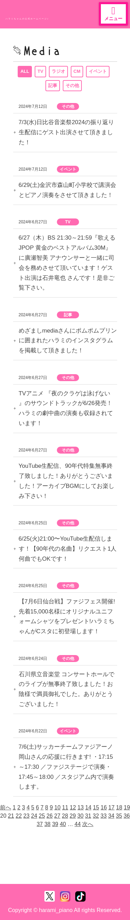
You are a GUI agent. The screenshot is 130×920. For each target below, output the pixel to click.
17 (112, 807)
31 (88, 816)
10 (57, 807)
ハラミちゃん (31, 12)
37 (40, 824)
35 (119, 816)
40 (63, 824)
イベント (98, 71)
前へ (5, 807)
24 (34, 816)
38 (47, 824)
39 (55, 824)
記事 (52, 85)
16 (104, 807)
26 (49, 816)
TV (40, 71)
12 (73, 807)
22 (19, 816)
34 (111, 816)
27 (57, 816)
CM (76, 71)
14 (88, 807)
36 (127, 816)
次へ (87, 824)
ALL (24, 71)
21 (11, 816)
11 (65, 807)
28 (65, 816)
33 (104, 816)
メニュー (113, 13)
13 (81, 807)
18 (119, 807)
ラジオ (58, 71)
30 (80, 816)
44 (78, 824)
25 (42, 816)
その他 (72, 85)
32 (96, 816)
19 (127, 807)
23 (26, 816)
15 (96, 807)
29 (73, 816)
